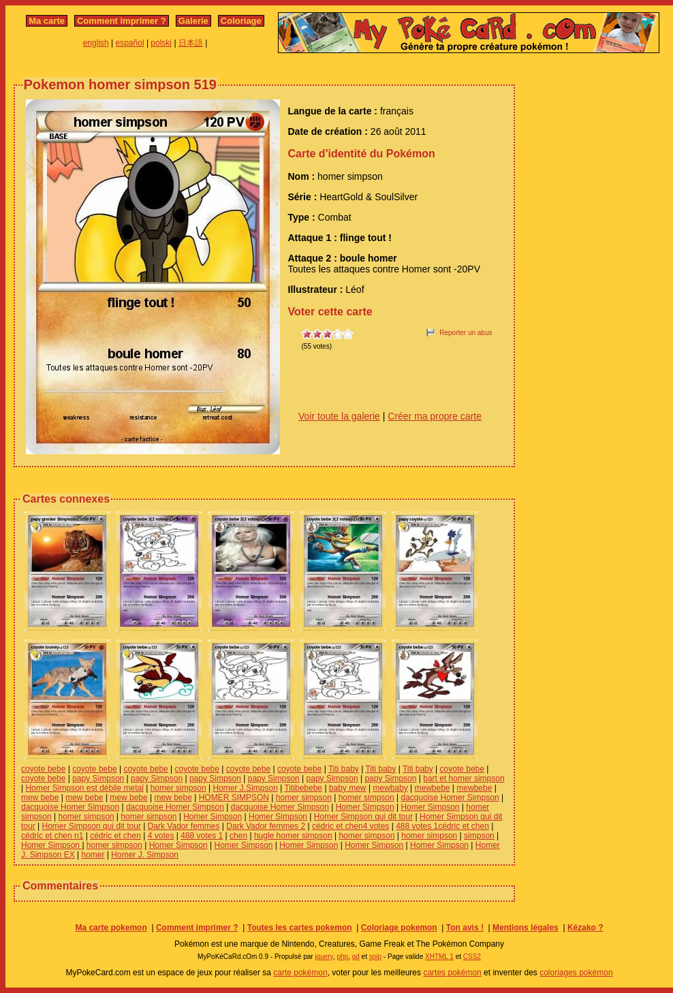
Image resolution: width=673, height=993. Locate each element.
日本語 (190, 43)
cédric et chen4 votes (350, 826)
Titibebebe (303, 788)
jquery (324, 956)
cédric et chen (115, 835)
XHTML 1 (439, 956)
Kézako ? (585, 927)
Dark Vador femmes (184, 826)
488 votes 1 (202, 835)
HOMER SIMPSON (234, 797)
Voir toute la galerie (339, 416)
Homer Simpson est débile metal (84, 788)
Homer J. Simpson (144, 855)
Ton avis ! (465, 927)
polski (161, 43)
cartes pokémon (452, 972)
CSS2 (472, 956)
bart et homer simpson (463, 778)
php (342, 956)
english (96, 43)
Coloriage (241, 21)
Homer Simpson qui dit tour (363, 816)
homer (93, 855)
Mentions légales (525, 927)
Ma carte (47, 21)
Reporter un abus (465, 332)
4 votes (161, 835)
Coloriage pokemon (399, 927)
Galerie (193, 21)
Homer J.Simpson (245, 788)
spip (375, 956)
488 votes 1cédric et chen (442, 826)
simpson (479, 835)
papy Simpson (98, 778)
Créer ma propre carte (435, 416)
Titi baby (343, 769)
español (130, 43)
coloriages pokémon (575, 972)
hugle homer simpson (293, 835)
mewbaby (390, 788)
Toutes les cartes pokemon (299, 927)
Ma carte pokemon (110, 927)
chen (238, 835)
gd (356, 956)
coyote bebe (43, 769)
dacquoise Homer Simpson (450, 797)
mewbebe (432, 788)
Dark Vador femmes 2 (265, 826)
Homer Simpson (365, 807)
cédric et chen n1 (52, 835)
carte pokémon (300, 972)
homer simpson (178, 788)
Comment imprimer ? (121, 21)
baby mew (347, 788)
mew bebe (40, 797)
